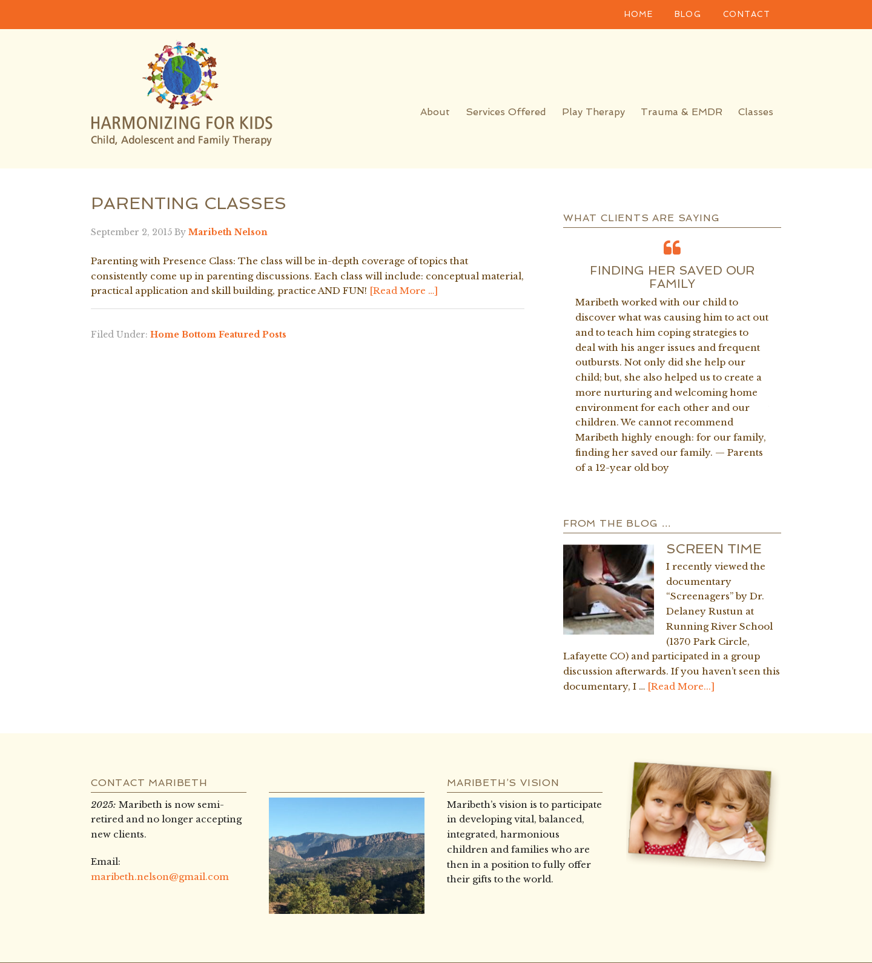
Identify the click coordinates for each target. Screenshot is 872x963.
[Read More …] (403, 290)
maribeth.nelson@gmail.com (160, 876)
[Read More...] (681, 686)
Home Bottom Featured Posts (218, 334)
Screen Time (714, 548)
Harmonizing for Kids (200, 95)
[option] (672, 356)
